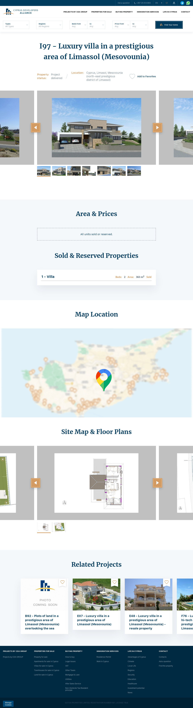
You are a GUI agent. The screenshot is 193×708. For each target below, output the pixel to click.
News (130, 693)
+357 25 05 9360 (142, 3)
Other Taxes (70, 670)
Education (132, 679)
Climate (131, 661)
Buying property (124, 12)
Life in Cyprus (170, 12)
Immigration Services (148, 12)
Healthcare (132, 684)
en (156, 3)
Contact (185, 12)
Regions (131, 670)
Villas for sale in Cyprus (43, 666)
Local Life (132, 666)
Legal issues (70, 661)
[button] (35, 127)
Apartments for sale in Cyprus (46, 661)
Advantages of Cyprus (137, 657)
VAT (67, 666)
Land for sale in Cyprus (43, 675)
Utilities (68, 679)
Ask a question (124, 3)
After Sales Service (73, 684)
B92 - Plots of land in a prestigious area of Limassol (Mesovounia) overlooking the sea (42, 622)
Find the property (166, 666)
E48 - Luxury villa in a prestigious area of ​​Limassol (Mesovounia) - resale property (147, 622)
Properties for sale (101, 12)
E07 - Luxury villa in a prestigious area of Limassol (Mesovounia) (94, 620)
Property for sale (40, 657)
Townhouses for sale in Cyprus (46, 670)
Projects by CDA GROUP (75, 12)
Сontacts (162, 657)
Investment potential (136, 688)
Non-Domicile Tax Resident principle (76, 689)
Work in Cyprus (103, 661)
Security (131, 675)
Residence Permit (104, 657)
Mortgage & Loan (72, 675)
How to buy (69, 657)
